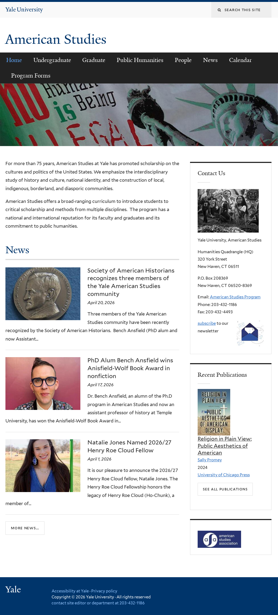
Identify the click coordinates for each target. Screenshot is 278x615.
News (210, 60)
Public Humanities (140, 60)
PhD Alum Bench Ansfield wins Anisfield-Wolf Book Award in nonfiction (130, 368)
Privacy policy (104, 591)
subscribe (207, 323)
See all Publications (225, 489)
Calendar (240, 60)
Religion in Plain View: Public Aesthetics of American (225, 446)
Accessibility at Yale (70, 591)
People (183, 60)
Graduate (93, 60)
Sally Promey (210, 460)
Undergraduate (52, 60)
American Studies (57, 39)
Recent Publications (222, 375)
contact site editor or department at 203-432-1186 (98, 603)
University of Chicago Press (224, 474)
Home (14, 60)
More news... (25, 527)
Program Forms (30, 75)
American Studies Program (235, 297)
